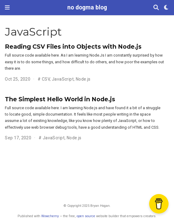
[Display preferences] (166, 7)
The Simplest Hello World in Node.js (60, 99)
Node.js (83, 79)
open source (86, 216)
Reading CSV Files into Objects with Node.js (73, 46)
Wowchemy (50, 216)
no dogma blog (87, 7)
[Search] (156, 7)
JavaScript (63, 79)
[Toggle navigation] (7, 7)
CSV (46, 79)
